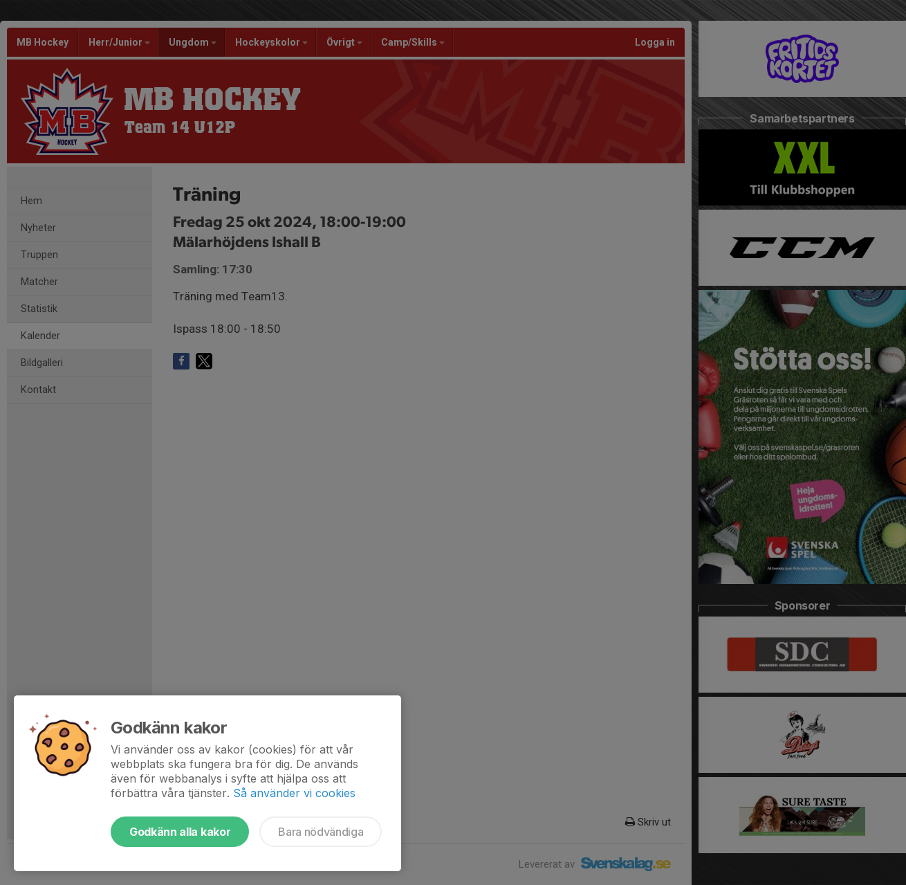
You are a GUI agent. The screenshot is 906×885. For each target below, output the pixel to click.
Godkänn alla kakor (179, 832)
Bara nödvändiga (320, 832)
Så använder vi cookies (294, 793)
